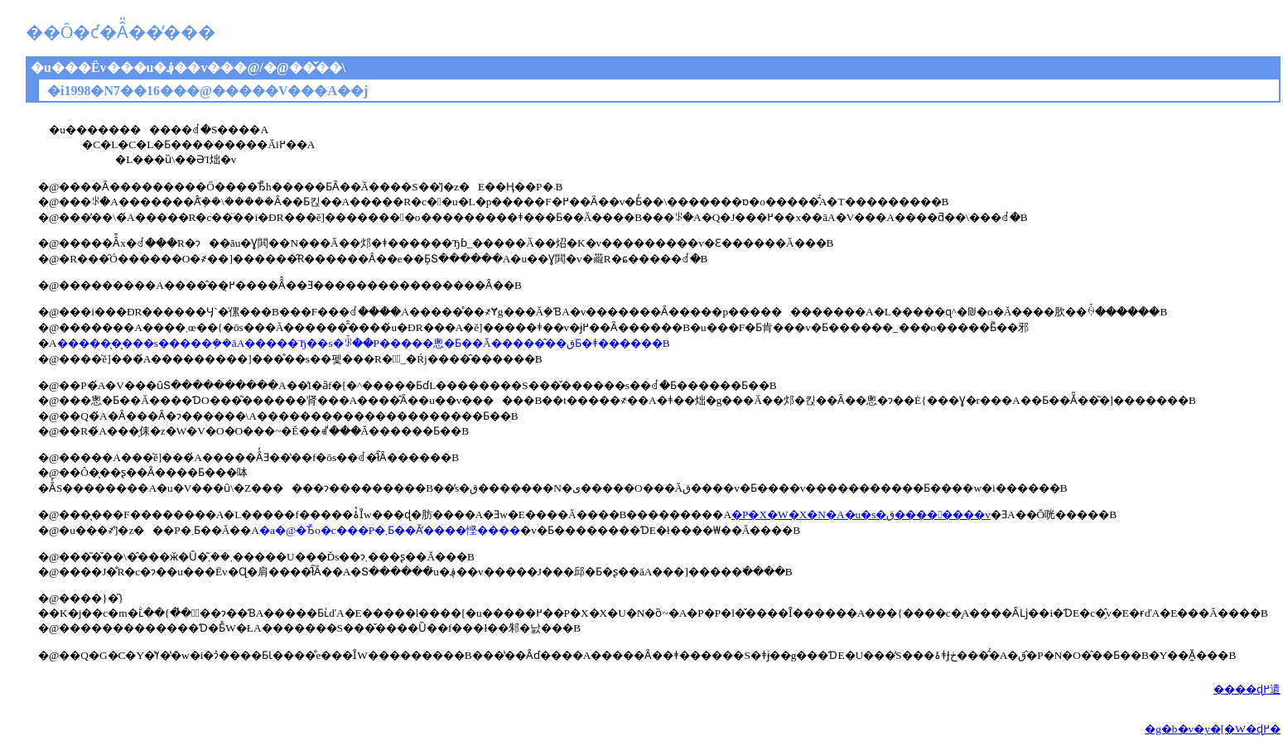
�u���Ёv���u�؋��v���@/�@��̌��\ (188, 67)
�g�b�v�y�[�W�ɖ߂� (1213, 729)
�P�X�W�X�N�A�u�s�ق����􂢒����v (861, 514)
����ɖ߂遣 (1247, 689)
